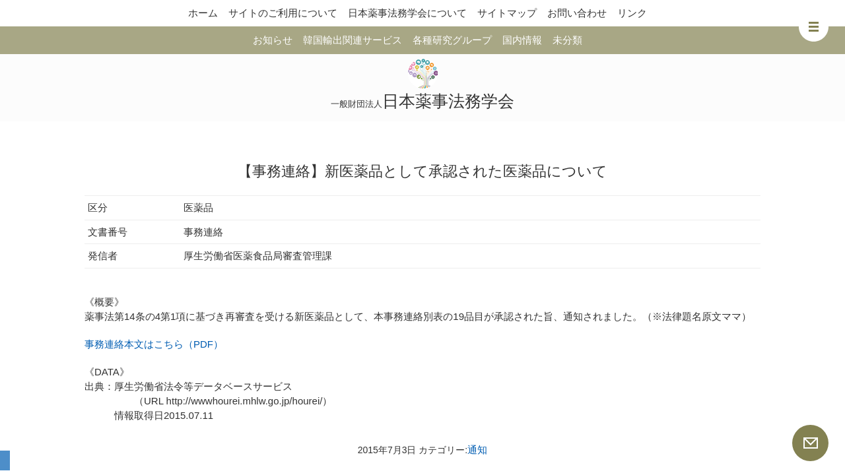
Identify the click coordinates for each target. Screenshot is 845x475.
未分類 (567, 40)
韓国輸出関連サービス (352, 40)
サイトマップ (507, 12)
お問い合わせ (577, 12)
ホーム (203, 12)
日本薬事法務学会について (407, 12)
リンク (632, 12)
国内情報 (522, 40)
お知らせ (272, 40)
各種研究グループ (452, 40)
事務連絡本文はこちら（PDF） (153, 344)
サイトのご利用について (282, 12)
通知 (477, 449)
